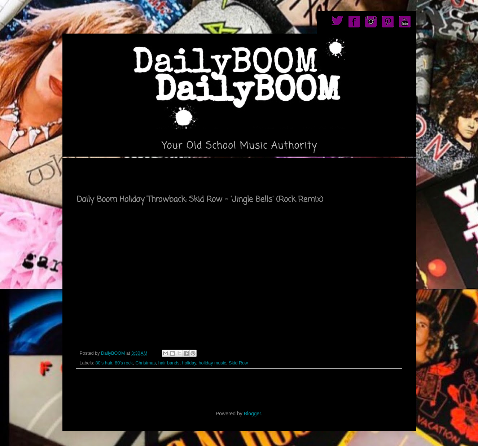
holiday (189, 363)
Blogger (252, 413)
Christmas (145, 363)
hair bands (169, 363)
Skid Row (238, 363)
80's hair (104, 363)
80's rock (124, 363)
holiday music (212, 363)
